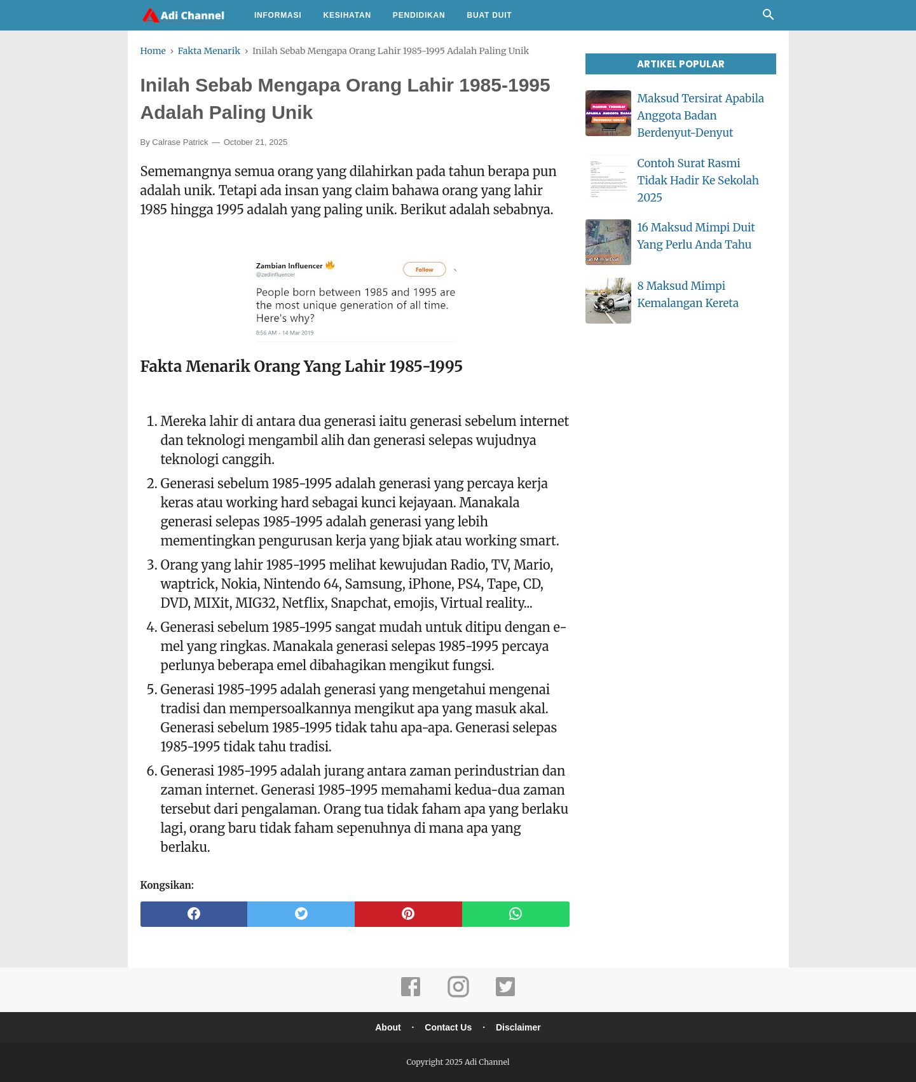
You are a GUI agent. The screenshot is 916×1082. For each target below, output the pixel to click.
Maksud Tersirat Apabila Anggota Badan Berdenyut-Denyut (701, 116)
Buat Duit (489, 15)
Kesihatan (347, 15)
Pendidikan (419, 15)
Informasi (278, 15)
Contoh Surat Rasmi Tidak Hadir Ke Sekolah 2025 (698, 180)
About (387, 1027)
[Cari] (768, 17)
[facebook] (194, 914)
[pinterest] (408, 914)
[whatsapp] (516, 914)
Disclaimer (518, 1027)
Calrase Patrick (180, 142)
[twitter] (301, 914)
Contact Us (448, 1027)
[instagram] (458, 995)
